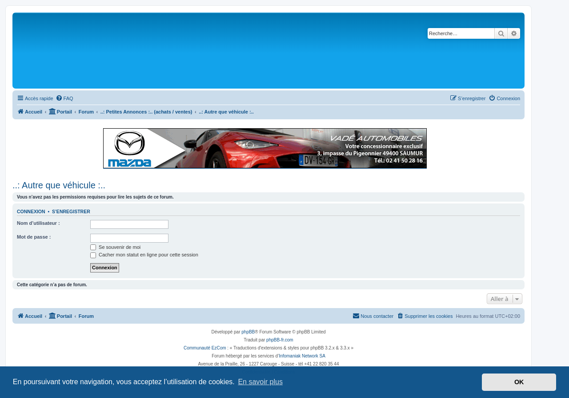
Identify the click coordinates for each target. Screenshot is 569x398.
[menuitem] (64, 98)
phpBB (248, 331)
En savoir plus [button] (260, 382)
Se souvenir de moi (115, 247)
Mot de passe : (34, 237)
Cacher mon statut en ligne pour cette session (144, 254)
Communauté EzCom (205, 347)
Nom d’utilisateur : (38, 223)
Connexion (31, 211)
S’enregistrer (71, 211)
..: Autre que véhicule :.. (58, 185)
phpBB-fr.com (279, 339)
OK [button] (519, 382)
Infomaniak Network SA (302, 355)
